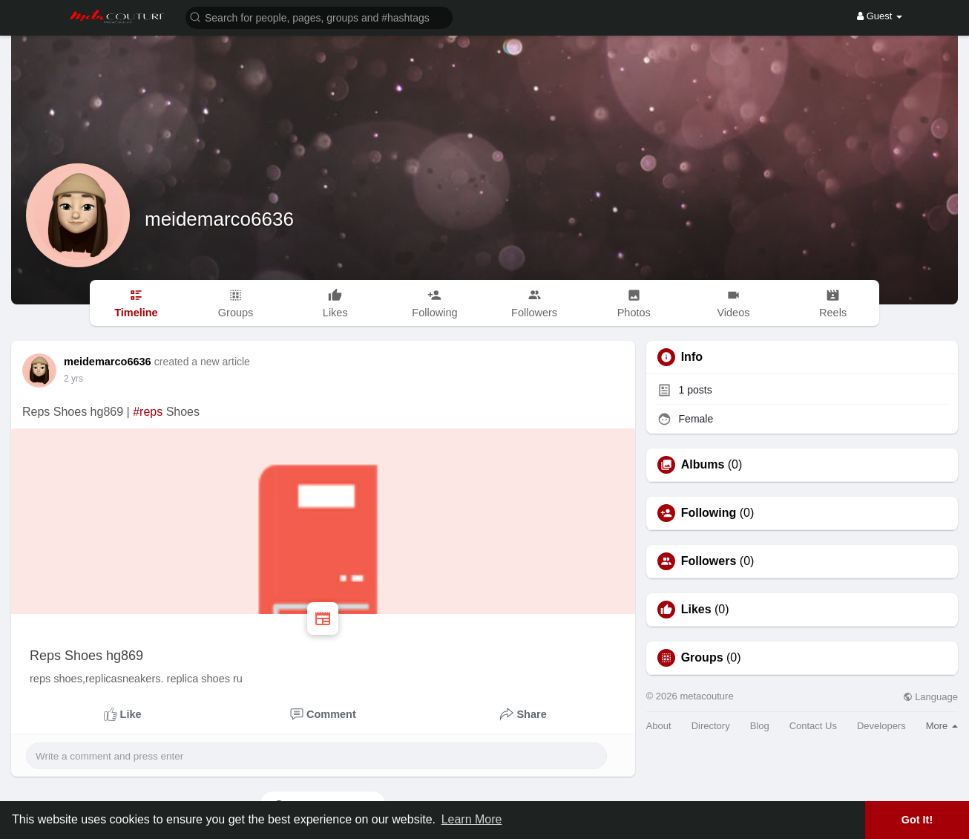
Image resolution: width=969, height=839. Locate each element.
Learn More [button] (471, 819)
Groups (702, 658)
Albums (703, 465)
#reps (147, 411)
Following (709, 513)
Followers (709, 561)
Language (930, 697)
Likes (696, 610)
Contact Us (813, 726)
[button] (319, 16)
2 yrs (73, 378)
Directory (711, 726)
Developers (881, 726)
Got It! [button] (917, 820)
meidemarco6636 (219, 219)
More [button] (942, 725)
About (658, 726)
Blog (759, 726)
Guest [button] (879, 16)
